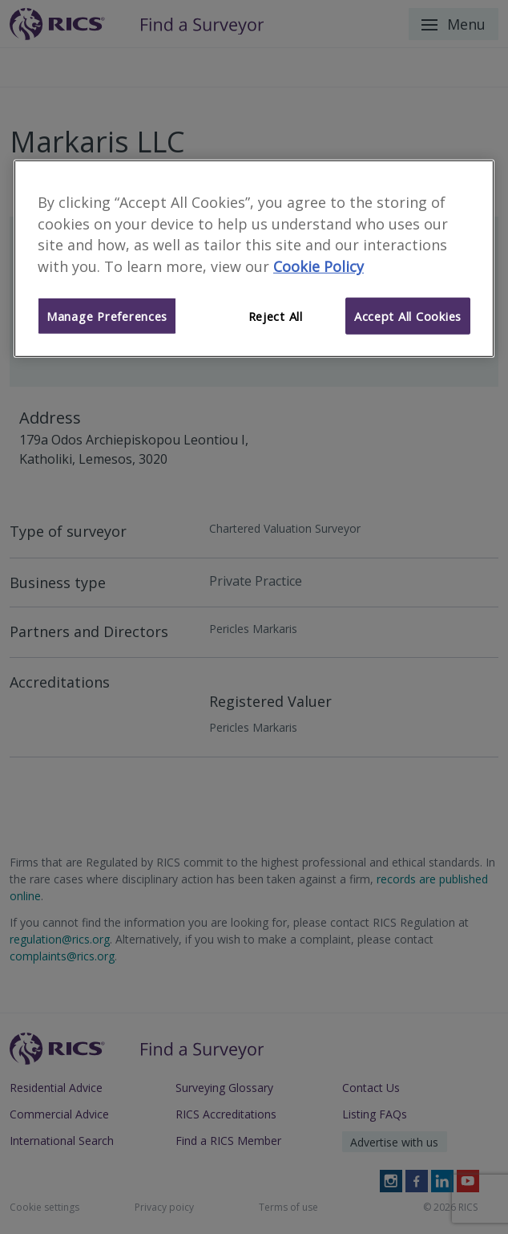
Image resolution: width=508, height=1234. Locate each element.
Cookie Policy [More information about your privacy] (318, 266)
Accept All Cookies (408, 316)
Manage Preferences (106, 316)
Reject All (275, 316)
